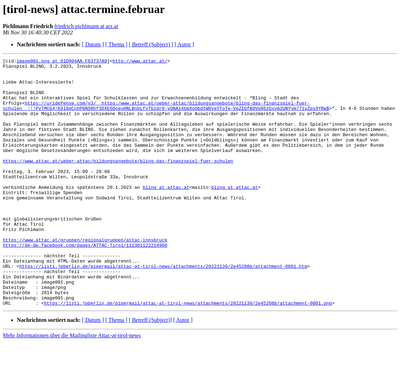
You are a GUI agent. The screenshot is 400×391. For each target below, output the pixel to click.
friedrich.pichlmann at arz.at (86, 26)
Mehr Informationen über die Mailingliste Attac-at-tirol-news (72, 385)
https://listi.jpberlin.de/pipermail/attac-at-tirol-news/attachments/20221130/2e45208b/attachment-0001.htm (163, 308)
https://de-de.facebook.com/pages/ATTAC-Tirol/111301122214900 (85, 283)
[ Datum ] (93, 44)
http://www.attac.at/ (139, 62)
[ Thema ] (116, 44)
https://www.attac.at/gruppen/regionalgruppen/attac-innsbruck (85, 276)
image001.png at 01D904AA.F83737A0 (62, 62)
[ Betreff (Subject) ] (151, 44)
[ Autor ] (184, 44)
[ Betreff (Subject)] (150, 369)
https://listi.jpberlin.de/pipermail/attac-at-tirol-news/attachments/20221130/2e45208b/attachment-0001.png (188, 352)
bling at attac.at (166, 213)
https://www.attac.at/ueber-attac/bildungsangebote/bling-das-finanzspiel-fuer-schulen (118, 182)
